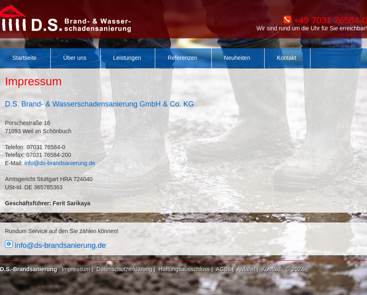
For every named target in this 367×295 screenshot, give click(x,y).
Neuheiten (237, 57)
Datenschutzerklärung (124, 269)
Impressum (76, 269)
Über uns (74, 57)
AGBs (223, 269)
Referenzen (182, 57)
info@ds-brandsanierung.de (59, 163)
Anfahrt (246, 269)
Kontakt (286, 57)
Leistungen (127, 57)
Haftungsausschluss (184, 269)
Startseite (24, 57)
